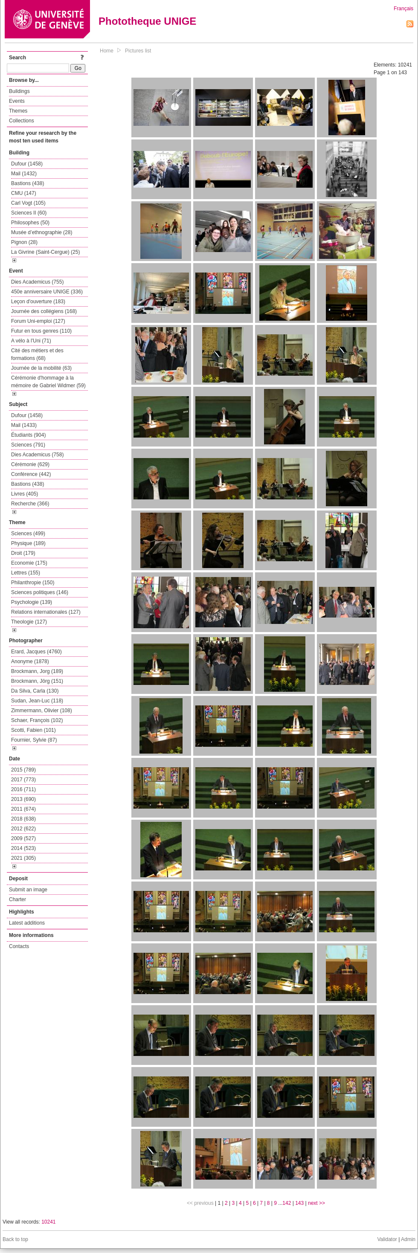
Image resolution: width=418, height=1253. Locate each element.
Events (17, 101)
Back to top (15, 1239)
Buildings (19, 91)
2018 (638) (23, 819)
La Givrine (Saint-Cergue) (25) (45, 252)
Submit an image (28, 890)
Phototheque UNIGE (147, 21)
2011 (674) (23, 809)
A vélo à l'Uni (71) (31, 341)
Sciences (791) (28, 445)
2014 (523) (23, 848)
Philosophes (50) (30, 223)
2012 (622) (23, 829)
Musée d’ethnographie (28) (41, 232)
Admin (408, 1239)
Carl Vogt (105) (28, 203)
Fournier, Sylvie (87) (34, 740)
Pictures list (138, 51)
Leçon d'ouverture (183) (38, 302)
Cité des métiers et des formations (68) (37, 354)
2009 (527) (23, 838)
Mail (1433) (24, 425)
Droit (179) (23, 553)
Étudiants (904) (28, 435)
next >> (316, 1203)
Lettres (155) (25, 573)
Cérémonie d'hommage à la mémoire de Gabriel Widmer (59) (48, 382)
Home (106, 51)
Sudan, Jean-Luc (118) (37, 701)
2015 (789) (23, 770)
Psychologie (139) (31, 602)
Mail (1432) (24, 174)
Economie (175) (29, 563)
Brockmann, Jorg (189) (37, 671)
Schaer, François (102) (37, 720)
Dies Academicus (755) (37, 282)
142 (286, 1203)
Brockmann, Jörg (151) (37, 681)
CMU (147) (23, 193)
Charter (17, 899)
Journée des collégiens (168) (44, 311)
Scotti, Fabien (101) (33, 730)
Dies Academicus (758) (37, 455)
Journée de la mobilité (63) (41, 368)
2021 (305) (23, 858)
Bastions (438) (27, 183)
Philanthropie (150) (32, 583)
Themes (18, 111)
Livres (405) (24, 494)
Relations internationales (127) (46, 612)
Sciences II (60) (28, 213)
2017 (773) (23, 780)
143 (299, 1203)
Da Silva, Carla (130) (34, 691)
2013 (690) (23, 799)
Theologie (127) (29, 622)
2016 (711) (23, 789)
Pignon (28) (24, 242)
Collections (21, 121)
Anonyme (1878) (30, 661)
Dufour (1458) (27, 164)
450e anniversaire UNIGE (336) (47, 292)
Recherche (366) (30, 504)
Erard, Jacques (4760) (36, 652)
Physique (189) (28, 543)
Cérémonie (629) (30, 464)
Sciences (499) (28, 534)
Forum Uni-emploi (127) (38, 321)
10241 (48, 1222)
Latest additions (27, 923)
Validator (387, 1239)
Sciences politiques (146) (39, 592)
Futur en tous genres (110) (41, 331)
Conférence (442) (31, 474)
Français (403, 9)
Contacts (19, 946)
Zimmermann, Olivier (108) (41, 711)
